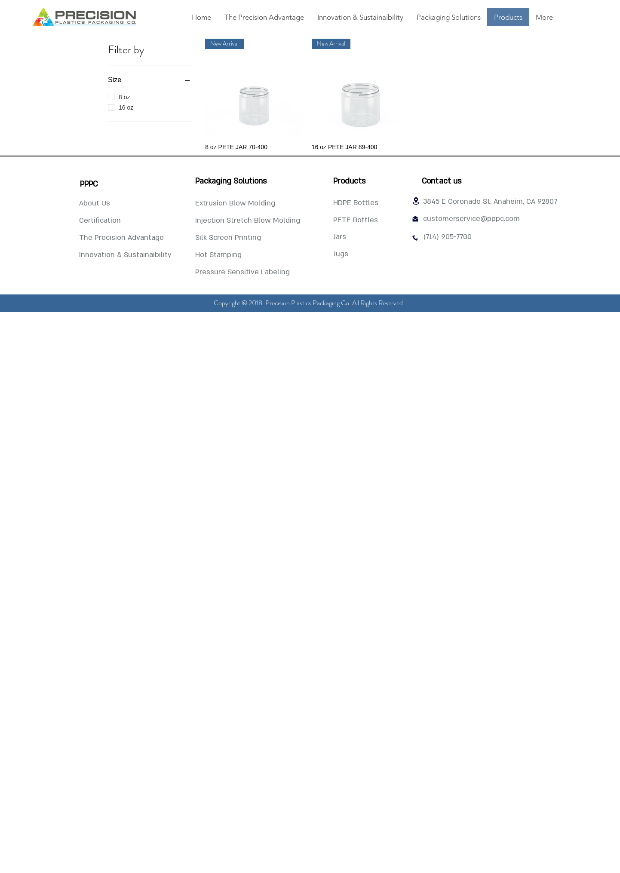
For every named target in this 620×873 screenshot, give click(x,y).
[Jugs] (353, 254)
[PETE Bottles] (355, 220)
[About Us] (94, 203)
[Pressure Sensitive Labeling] (242, 272)
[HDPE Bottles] (356, 203)
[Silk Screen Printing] (228, 238)
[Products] (349, 181)
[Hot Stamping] (218, 255)
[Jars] (353, 237)
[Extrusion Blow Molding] (235, 203)
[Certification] (100, 221)
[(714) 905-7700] (447, 237)
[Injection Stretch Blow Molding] (248, 221)
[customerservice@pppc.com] (471, 219)
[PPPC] (88, 184)
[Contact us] (441, 181)
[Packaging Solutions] (231, 181)
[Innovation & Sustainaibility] (125, 255)
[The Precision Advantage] (121, 238)
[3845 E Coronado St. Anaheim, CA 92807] (490, 202)
